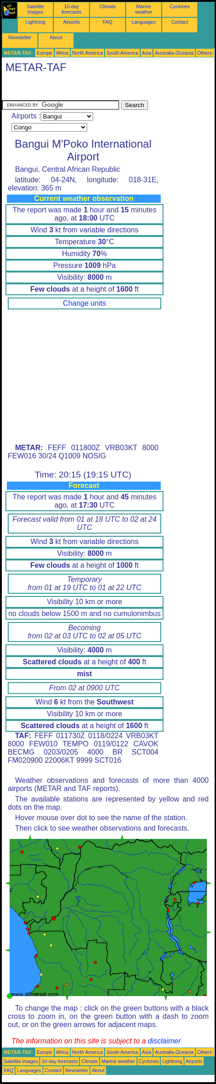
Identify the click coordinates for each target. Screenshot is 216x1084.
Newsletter (19, 37)
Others (204, 53)
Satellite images (35, 9)
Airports (71, 22)
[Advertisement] (75, 88)
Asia (147, 53)
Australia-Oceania (174, 53)
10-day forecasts (71, 9)
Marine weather (144, 9)
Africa (62, 53)
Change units (84, 303)
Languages (144, 22)
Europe (44, 53)
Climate (107, 6)
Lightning (35, 22)
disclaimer (164, 1041)
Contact (179, 22)
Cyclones (180, 6)
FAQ (107, 22)
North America (87, 53)
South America (122, 53)
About (56, 37)
